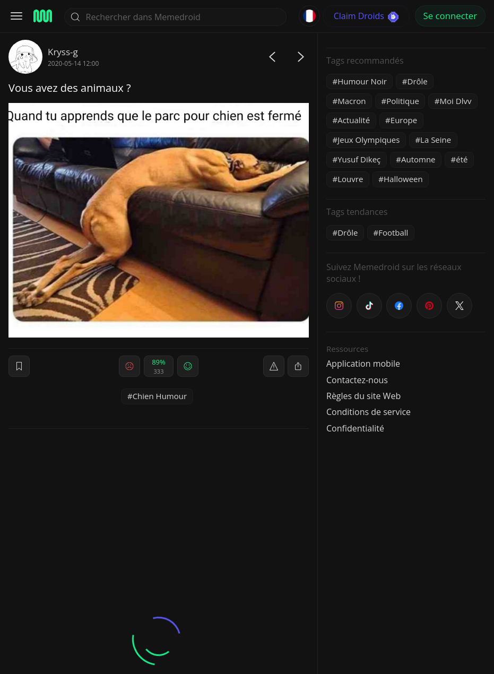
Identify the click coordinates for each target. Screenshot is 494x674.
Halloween (403, 179)
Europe (404, 120)
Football (393, 232)
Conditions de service (368, 412)
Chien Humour (160, 396)
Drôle (418, 81)
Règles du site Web (363, 396)
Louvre (350, 179)
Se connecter (450, 16)
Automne (418, 159)
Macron (351, 101)
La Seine (435, 139)
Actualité (353, 120)
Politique (402, 101)
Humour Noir (362, 81)
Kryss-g (63, 52)
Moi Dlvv (456, 101)
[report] (273, 366)
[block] (298, 366)
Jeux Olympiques (368, 139)
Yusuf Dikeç (358, 159)
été (461, 159)
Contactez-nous (357, 380)
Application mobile (363, 363)
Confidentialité (355, 428)
